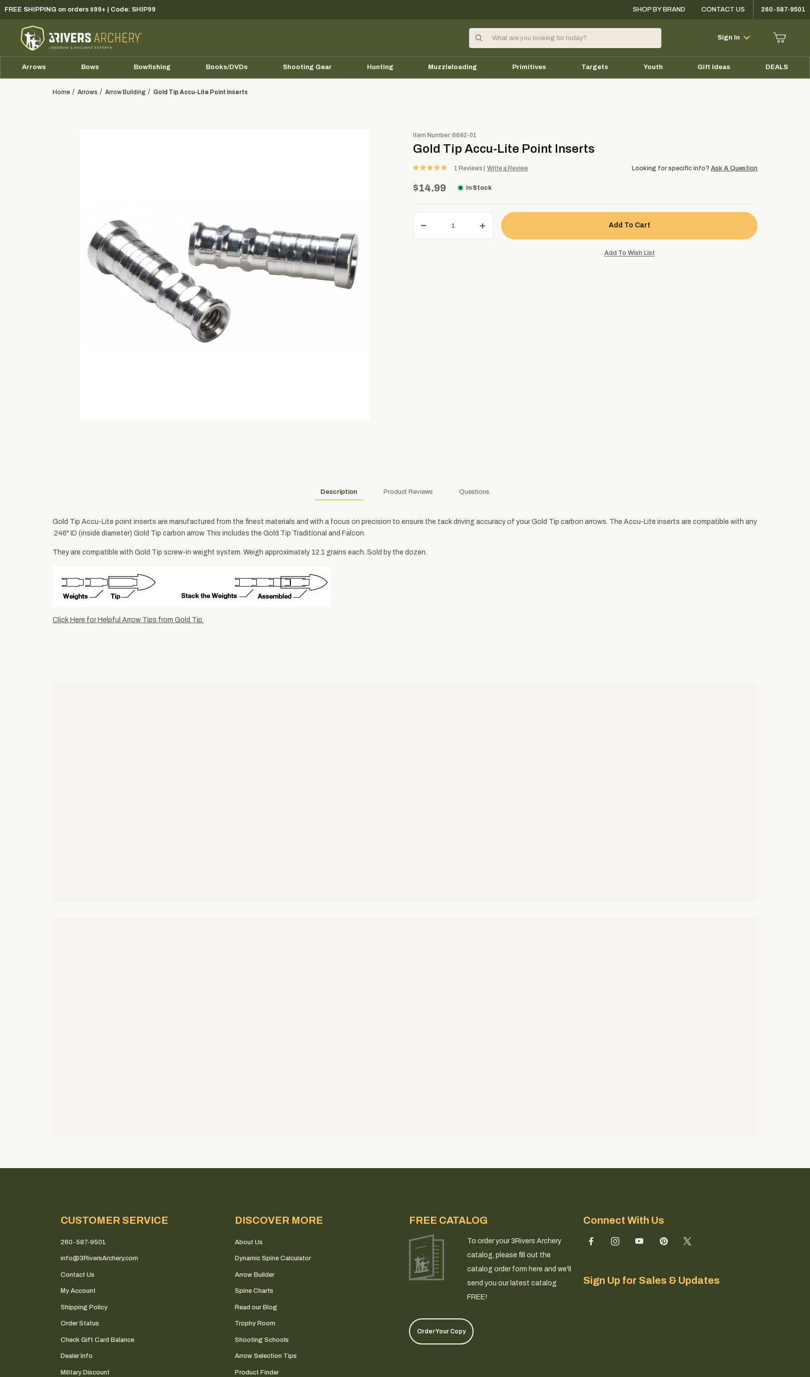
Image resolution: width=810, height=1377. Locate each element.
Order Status (80, 1323)
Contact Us (723, 9)
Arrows (88, 92)
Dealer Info (77, 1355)
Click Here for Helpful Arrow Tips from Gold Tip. (128, 620)
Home (61, 92)
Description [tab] (338, 491)
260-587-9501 (83, 1242)
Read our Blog (256, 1307)
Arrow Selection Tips (266, 1355)
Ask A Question (734, 168)
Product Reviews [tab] (408, 491)
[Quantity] (453, 225)
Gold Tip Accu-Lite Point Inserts (200, 92)
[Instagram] (615, 1241)
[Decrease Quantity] (424, 225)
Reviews (469, 168)
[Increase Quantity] (483, 225)
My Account (78, 1290)
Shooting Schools (262, 1339)
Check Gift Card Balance (97, 1339)
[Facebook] (591, 1241)
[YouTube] (639, 1241)
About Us (249, 1242)
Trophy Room (255, 1323)
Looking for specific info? (671, 168)
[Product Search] (573, 38)
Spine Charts (254, 1290)
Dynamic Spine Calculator (273, 1258)
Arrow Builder (254, 1274)
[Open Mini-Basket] (779, 38)
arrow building (125, 92)
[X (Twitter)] (687, 1241)
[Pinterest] (663, 1241)
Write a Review (507, 168)
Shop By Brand (659, 9)
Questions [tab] (474, 491)
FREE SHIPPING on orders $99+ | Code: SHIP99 (80, 9)
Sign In (733, 37)
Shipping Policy (84, 1307)
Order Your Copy (441, 1331)
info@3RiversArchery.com (99, 1258)
